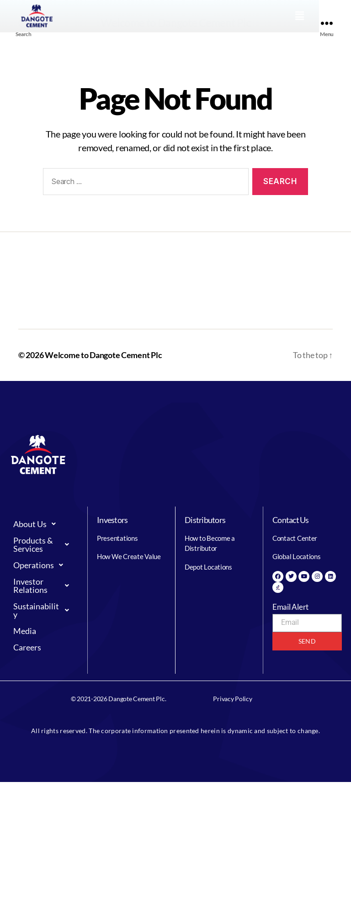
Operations (40, 565)
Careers (27, 647)
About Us (37, 524)
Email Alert (290, 607)
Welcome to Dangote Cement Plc (103, 355)
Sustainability (43, 610)
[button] (330, 11)
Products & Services (43, 544)
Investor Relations (43, 585)
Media (24, 631)
